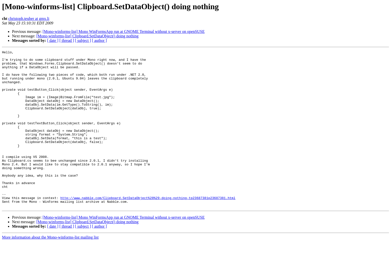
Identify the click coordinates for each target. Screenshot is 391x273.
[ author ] (99, 40)
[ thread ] (66, 40)
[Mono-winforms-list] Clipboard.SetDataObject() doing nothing (87, 36)
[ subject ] (83, 40)
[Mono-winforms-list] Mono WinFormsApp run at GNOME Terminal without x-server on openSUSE (124, 31)
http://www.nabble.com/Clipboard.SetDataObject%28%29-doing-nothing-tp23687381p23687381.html (147, 227)
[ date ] (52, 40)
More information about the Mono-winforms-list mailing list (50, 269)
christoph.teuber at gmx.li (28, 18)
